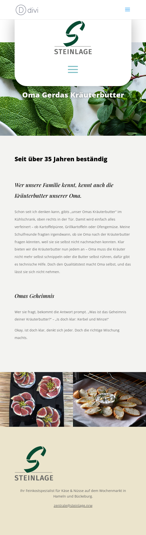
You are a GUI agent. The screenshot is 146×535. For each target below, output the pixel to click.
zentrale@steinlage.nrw (73, 505)
